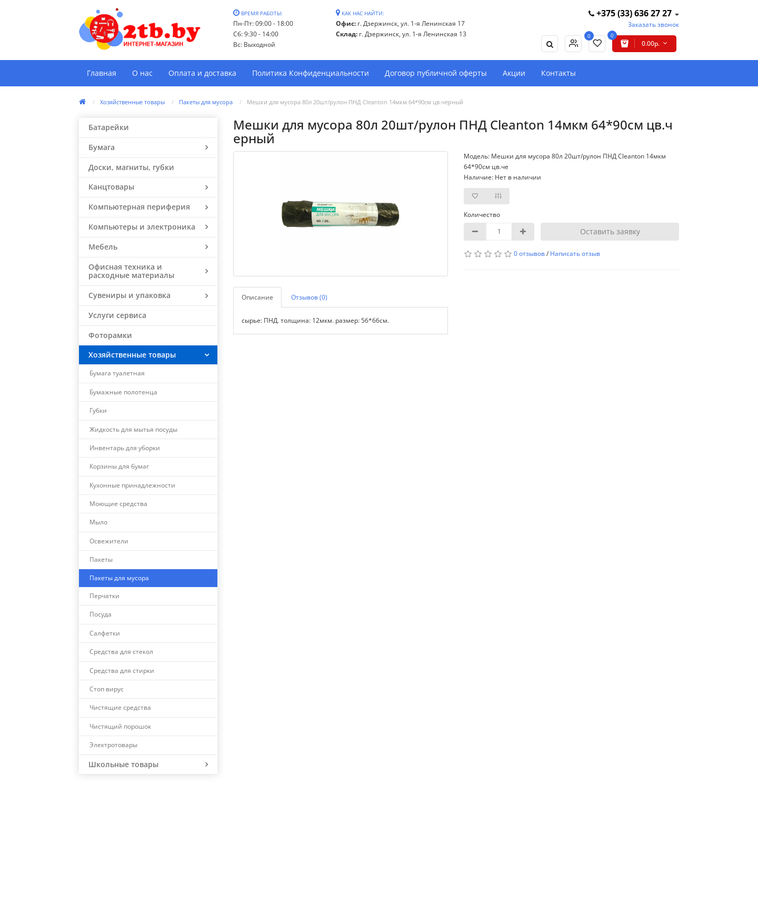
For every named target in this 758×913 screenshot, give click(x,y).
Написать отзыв (575, 253)
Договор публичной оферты (436, 73)
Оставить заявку (610, 231)
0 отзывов (529, 253)
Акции (514, 73)
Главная (101, 73)
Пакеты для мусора (206, 102)
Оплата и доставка (202, 73)
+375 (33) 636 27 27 (631, 13)
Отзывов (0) (309, 297)
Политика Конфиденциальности (310, 73)
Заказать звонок (653, 24)
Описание (257, 297)
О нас (142, 73)
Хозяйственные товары (132, 102)
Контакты (558, 73)
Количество (482, 214)
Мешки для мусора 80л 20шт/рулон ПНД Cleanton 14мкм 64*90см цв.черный (355, 102)
